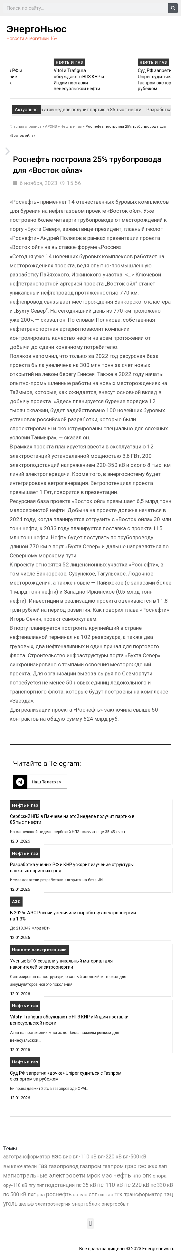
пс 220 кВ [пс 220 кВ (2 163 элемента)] (136, 1184)
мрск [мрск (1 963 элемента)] (93, 1175)
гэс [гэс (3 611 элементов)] (142, 1166)
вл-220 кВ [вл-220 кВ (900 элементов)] (110, 1157)
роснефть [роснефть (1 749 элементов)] (58, 1194)
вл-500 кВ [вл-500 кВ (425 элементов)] (134, 1157)
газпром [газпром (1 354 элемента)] (113, 1166)
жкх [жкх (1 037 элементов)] (152, 1166)
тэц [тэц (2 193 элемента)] (168, 1194)
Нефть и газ (21, 62)
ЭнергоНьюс (36, 29)
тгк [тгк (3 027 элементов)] (118, 1194)
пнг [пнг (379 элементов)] (40, 1185)
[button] (40, 782)
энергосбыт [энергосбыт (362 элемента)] (115, 1204)
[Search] (173, 8)
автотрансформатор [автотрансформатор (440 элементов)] (26, 1157)
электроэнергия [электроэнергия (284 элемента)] (53, 1204)
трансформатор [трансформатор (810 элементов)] (143, 1194)
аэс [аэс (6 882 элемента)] (57, 1156)
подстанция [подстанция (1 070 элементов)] (60, 1185)
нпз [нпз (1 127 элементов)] (136, 1175)
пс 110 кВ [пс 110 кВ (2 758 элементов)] (110, 1184)
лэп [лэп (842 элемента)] (162, 1166)
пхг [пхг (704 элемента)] (31, 1194)
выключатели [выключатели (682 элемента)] (20, 1166)
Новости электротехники (39, 949)
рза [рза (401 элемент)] (41, 1195)
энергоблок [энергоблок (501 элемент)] (86, 1204)
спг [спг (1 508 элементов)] (93, 1194)
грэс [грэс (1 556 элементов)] (130, 1166)
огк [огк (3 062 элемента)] (146, 1175)
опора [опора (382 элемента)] (160, 1176)
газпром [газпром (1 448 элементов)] (90, 1166)
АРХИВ (51, 126)
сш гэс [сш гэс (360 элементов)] (105, 1195)
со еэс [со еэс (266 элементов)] (80, 1195)
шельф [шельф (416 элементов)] (26, 1204)
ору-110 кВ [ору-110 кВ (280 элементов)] (15, 1185)
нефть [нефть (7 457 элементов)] (122, 1175)
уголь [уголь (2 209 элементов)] (10, 1203)
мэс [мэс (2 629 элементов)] (106, 1175)
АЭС (16, 901)
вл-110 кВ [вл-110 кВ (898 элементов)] (85, 1157)
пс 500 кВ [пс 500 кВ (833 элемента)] (14, 1194)
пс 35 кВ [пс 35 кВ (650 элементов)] (86, 1185)
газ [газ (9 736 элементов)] (42, 1166)
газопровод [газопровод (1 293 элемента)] (64, 1166)
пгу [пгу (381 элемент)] (32, 1185)
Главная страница (26, 126)
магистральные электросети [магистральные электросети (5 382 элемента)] (44, 1175)
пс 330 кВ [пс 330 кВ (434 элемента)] (162, 1185)
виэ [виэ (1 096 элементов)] (67, 1156)
